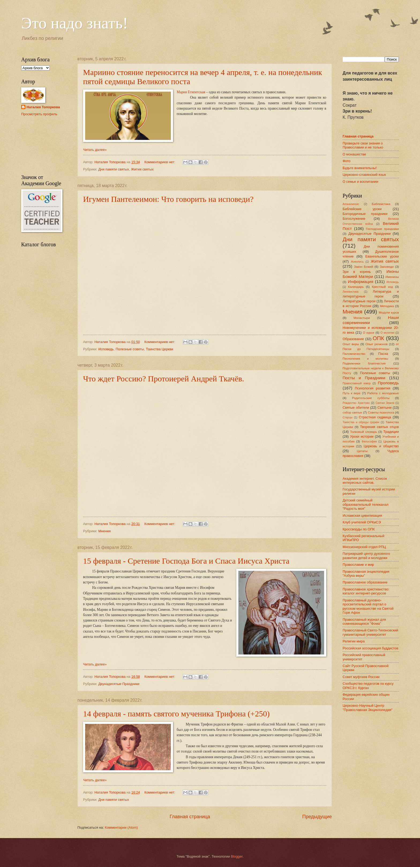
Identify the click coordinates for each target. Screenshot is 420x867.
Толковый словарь (363, 431)
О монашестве (354, 154)
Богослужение (354, 219)
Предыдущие (317, 816)
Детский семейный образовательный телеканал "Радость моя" (365, 504)
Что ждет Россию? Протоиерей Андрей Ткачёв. (163, 378)
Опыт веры (351, 344)
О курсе (368, 332)
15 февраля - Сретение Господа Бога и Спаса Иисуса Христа (186, 560)
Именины (392, 276)
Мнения (104, 531)
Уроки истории (362, 436)
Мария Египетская (191, 92)
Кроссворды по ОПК (359, 529)
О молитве (387, 332)
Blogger (237, 856)
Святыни (384, 407)
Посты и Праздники (364, 377)
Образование (353, 339)
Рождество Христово (356, 402)
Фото (347, 161)
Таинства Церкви (159, 349)
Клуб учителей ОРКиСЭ (362, 522)
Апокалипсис (351, 204)
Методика (387, 306)
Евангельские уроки (382, 256)
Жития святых (142, 169)
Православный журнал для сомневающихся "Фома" (364, 621)
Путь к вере (352, 393)
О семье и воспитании (360, 182)
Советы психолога (381, 412)
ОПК (378, 338)
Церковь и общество (381, 446)
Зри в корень (357, 272)
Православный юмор (356, 383)
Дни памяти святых (113, 169)
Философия (369, 441)
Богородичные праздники (365, 214)
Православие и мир (358, 565)
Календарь (355, 286)
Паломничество (354, 353)
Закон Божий (363, 266)
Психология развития (373, 388)
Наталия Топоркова (43, 107)
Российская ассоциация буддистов (370, 648)
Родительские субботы (370, 398)
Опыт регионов (376, 344)
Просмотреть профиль (39, 114)
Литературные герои (359, 301)
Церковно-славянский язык (364, 175)
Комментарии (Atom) (121, 827)
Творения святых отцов (379, 427)
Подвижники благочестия (364, 363)
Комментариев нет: (160, 162)
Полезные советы (130, 349)
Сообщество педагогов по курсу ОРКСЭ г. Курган (368, 686)
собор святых (352, 412)
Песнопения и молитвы (365, 358)
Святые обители (356, 407)
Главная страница (190, 816)
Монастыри (362, 317)
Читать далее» (95, 150)
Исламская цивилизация (362, 515)
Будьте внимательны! (360, 168)
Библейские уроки (362, 209)
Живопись (357, 261)
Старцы (347, 417)
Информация (360, 281)
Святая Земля (385, 402)
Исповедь (106, 349)
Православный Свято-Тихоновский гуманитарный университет (370, 632)
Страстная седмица (375, 417)
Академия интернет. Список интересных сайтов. (365, 481)
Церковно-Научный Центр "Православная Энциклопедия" (367, 708)
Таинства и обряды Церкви (361, 422)
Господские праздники (382, 228)
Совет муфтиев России (361, 677)
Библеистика (381, 204)
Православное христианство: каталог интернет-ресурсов (366, 591)
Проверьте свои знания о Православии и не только (363, 145)
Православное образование (365, 582)
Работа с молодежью (383, 393)
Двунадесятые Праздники (119, 684)
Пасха (383, 354)
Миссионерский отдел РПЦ (364, 547)
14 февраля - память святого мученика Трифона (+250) (176, 713)
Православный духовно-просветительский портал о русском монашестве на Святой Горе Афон (368, 606)
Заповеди (387, 266)
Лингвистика (350, 291)
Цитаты (362, 451)
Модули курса (389, 312)
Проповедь (388, 383)
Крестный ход (382, 286)
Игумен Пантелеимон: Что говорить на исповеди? (168, 199)
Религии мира (354, 641)
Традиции (391, 432)
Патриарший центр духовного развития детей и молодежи (366, 556)
